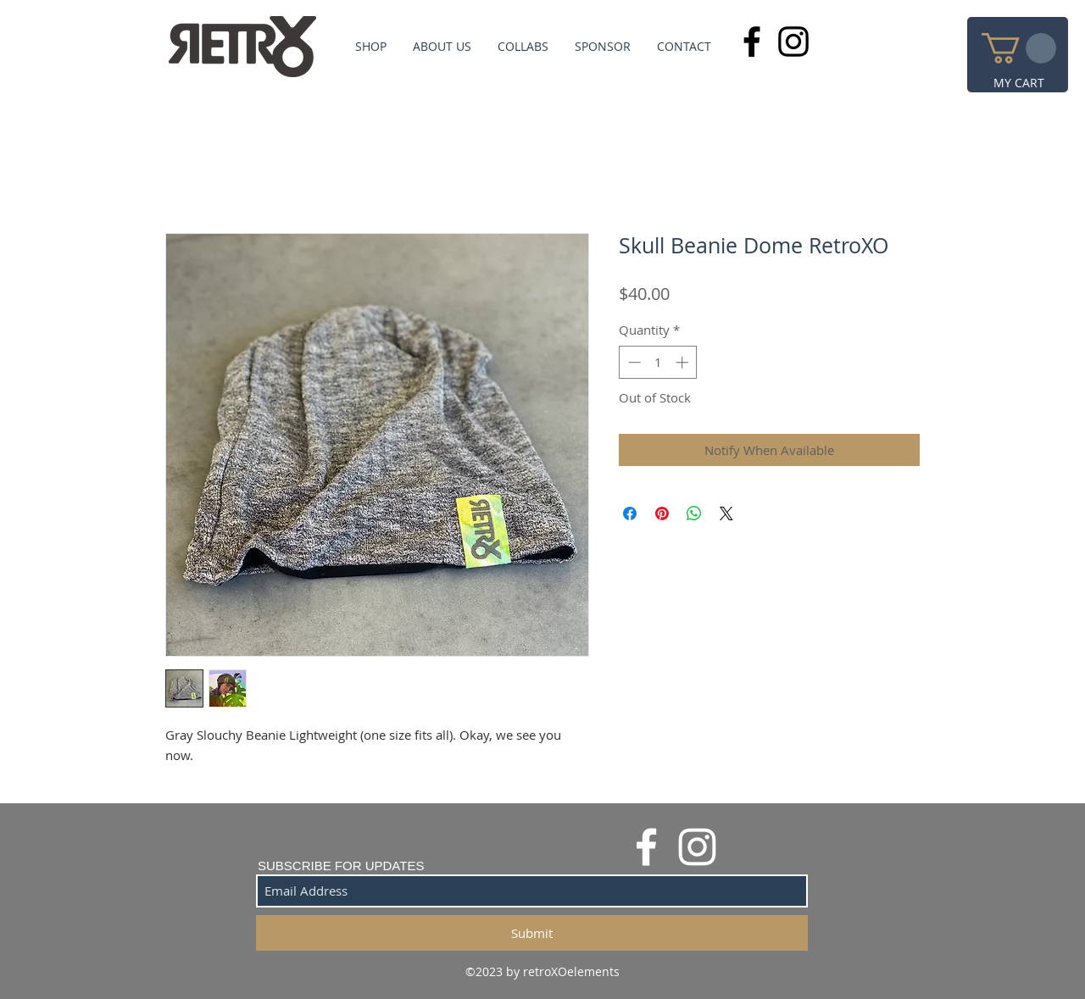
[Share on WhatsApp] (694, 513)
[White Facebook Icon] (646, 847)
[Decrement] (632, 362)
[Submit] (532, 933)
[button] (1019, 48)
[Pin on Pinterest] (662, 513)
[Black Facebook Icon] (752, 41)
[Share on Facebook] (630, 513)
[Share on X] (726, 513)
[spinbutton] (658, 362)
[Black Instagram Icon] (793, 41)
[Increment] (683, 362)
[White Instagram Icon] (697, 847)
